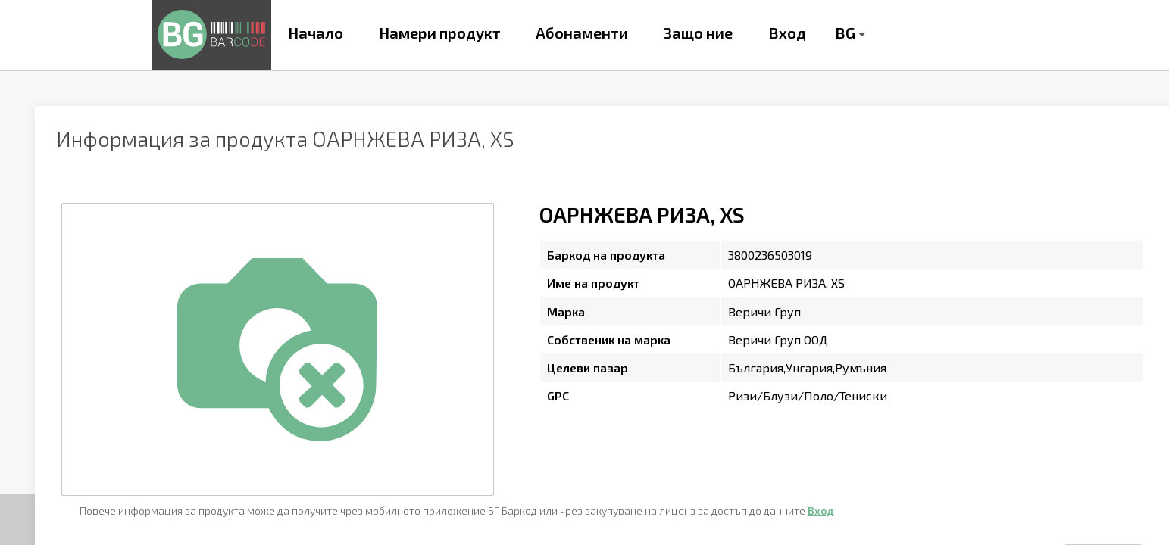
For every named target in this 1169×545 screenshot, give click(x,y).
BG (845, 32)
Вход (787, 32)
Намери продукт (440, 32)
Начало (315, 32)
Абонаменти (582, 32)
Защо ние (698, 32)
